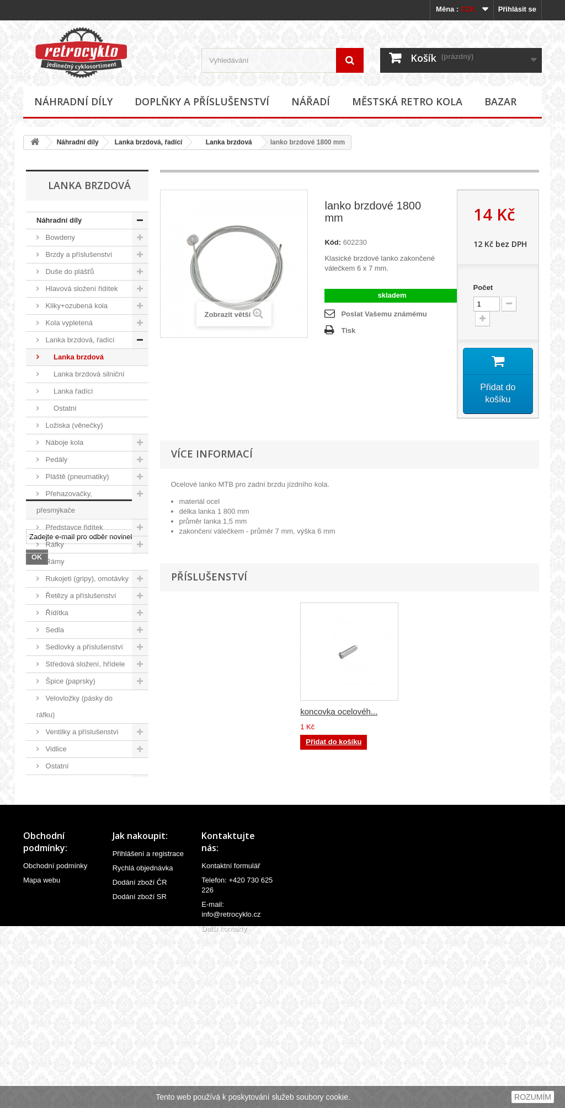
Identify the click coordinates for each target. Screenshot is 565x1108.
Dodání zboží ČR (140, 1047)
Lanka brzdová (225, 142)
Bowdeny (59, 237)
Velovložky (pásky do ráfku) (74, 706)
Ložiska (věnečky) (73, 425)
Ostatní (60, 408)
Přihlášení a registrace (148, 1018)
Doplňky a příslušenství (202, 101)
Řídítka (56, 613)
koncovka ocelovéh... (338, 711)
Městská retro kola (407, 101)
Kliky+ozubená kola (76, 306)
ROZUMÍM (532, 1097)
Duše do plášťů (69, 271)
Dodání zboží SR (140, 1061)
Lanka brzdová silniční (84, 374)
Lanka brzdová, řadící (149, 142)
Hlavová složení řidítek (81, 288)
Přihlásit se (517, 9)
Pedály (55, 459)
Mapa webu (41, 1045)
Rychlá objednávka (143, 1033)
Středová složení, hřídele (84, 664)
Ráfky (54, 544)
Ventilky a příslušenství (81, 732)
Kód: (332, 242)
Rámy (54, 561)
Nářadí (310, 101)
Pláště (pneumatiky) (76, 476)
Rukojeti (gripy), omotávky (86, 578)
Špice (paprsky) (69, 681)
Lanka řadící (68, 391)
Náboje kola (63, 442)
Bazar (500, 101)
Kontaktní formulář (230, 1030)
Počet (483, 287)
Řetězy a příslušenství (80, 595)
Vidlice (55, 749)
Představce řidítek (73, 527)
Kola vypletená (68, 323)
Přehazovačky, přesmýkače (64, 502)
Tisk (348, 330)
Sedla (54, 630)
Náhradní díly (73, 101)
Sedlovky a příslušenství (83, 647)
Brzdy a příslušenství (78, 254)
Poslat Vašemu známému (384, 314)
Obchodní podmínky (55, 1030)
